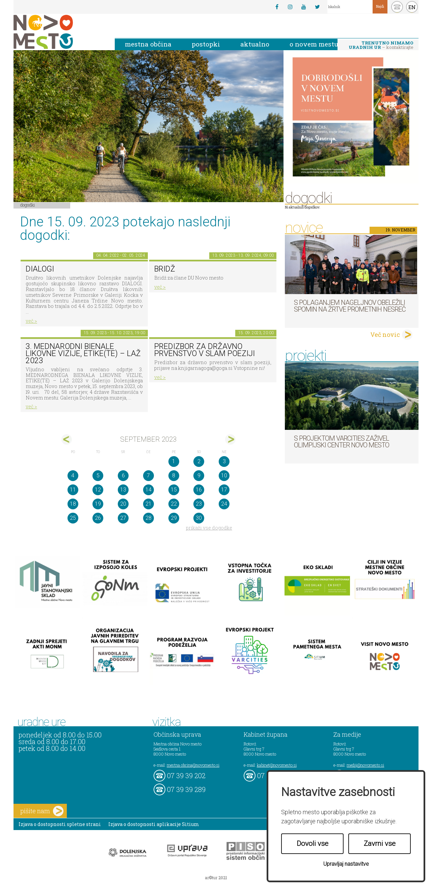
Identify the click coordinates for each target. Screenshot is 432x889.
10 (224, 475)
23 (199, 504)
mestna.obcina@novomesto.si (193, 765)
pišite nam (41, 811)
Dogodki (27, 205)
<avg (66, 439)
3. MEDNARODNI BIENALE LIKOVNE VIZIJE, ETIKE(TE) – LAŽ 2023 (83, 353)
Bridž (164, 269)
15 (174, 489)
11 (73, 489)
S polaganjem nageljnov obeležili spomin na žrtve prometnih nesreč (350, 305)
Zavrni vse (380, 843)
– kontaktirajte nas (381, 45)
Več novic (385, 334)
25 (73, 518)
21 (148, 504)
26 (98, 518)
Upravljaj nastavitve (346, 864)
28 (148, 518)
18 (73, 504)
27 (123, 518)
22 (174, 504)
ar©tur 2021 (216, 877)
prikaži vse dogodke (209, 528)
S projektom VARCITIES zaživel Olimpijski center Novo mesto (341, 441)
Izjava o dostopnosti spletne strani (60, 824)
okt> (230, 439)
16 (199, 489)
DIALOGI (40, 269)
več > (31, 321)
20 (123, 504)
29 (174, 518)
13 (123, 489)
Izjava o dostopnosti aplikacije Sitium (153, 824)
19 (98, 504)
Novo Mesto (59, 32)
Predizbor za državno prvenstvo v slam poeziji (204, 350)
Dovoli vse (312, 843)
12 (98, 489)
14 (148, 489)
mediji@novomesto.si (365, 765)
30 (199, 518)
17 (224, 489)
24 (224, 504)
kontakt (397, 7)
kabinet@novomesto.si (277, 765)
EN (412, 7)
